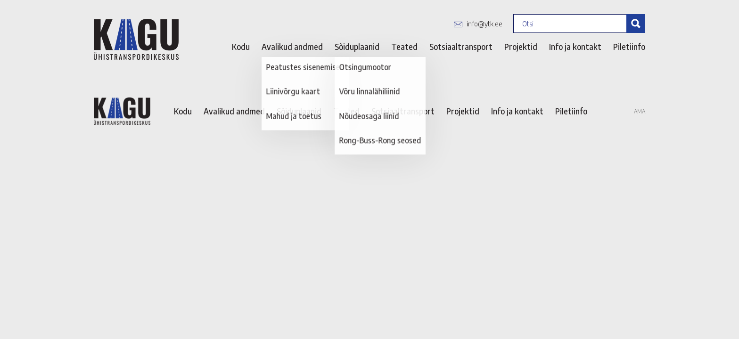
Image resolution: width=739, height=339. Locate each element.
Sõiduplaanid (357, 46)
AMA (639, 111)
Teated (404, 46)
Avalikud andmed (292, 46)
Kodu (241, 46)
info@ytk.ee (484, 23)
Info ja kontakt (575, 46)
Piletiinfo (629, 46)
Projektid (520, 46)
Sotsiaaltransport (461, 46)
